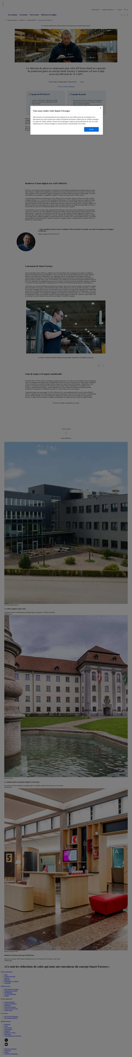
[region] (66, 120)
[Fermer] (101, 108)
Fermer (91, 129)
